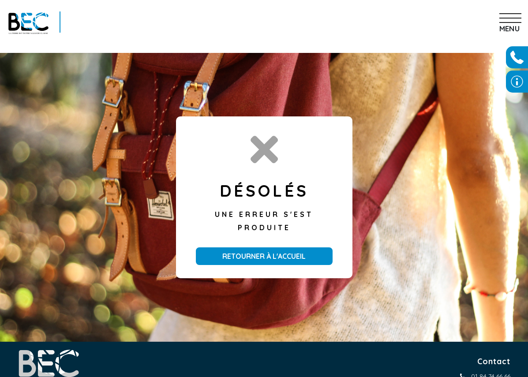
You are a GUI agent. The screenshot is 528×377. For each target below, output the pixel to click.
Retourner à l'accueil (264, 256)
